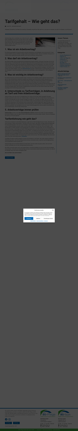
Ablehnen (38, 218)
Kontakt (52, 6)
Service (35, 6)
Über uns (42, 6)
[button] (53, 210)
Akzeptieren (28, 218)
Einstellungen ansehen (48, 218)
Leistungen (27, 6)
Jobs (47, 6)
